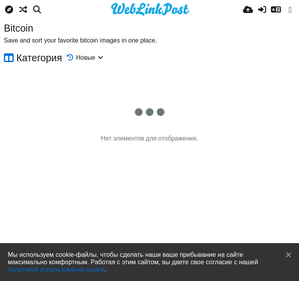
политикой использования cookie (56, 269)
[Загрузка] (248, 10)
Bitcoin (18, 28)
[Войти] (262, 10)
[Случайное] (23, 10)
